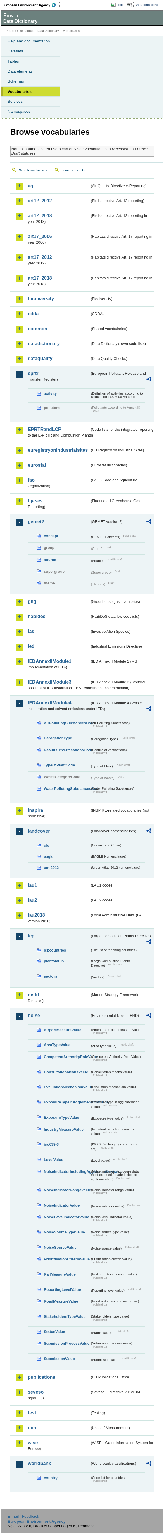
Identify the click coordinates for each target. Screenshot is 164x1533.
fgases (35, 500)
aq (30, 185)
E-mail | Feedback (23, 1516)
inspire (35, 810)
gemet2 (36, 521)
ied (31, 646)
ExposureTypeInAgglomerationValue (67, 1102)
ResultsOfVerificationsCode (67, 750)
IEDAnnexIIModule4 (49, 702)
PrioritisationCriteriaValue (67, 1259)
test (32, 1412)
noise (34, 1015)
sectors (50, 976)
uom (33, 1427)
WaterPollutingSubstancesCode (67, 788)
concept (51, 536)
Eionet (29, 30)
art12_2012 (40, 200)
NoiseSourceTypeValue (64, 1232)
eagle (48, 856)
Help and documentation (29, 41)
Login (120, 4)
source (50, 559)
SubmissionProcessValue (66, 1343)
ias (31, 631)
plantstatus (54, 961)
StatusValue (54, 1332)
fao (31, 480)
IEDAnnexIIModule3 (49, 682)
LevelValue (53, 1159)
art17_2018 (40, 278)
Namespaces (19, 111)
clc (46, 845)
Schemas (16, 81)
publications (41, 1377)
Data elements (20, 71)
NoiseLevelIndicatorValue (66, 1217)
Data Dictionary (48, 30)
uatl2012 (51, 867)
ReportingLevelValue (62, 1289)
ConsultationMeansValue (66, 1072)
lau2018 (36, 915)
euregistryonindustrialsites (58, 450)
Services (15, 101)
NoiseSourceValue (60, 1247)
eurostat (37, 465)
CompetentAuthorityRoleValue (67, 1057)
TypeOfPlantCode (59, 765)
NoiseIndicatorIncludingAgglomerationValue (67, 1171)
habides (36, 616)
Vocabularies (20, 91)
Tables (13, 61)
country (51, 1478)
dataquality (40, 358)
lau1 (32, 885)
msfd (33, 994)
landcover (39, 831)
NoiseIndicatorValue (62, 1205)
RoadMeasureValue (61, 1301)
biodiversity (41, 298)
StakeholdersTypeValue (65, 1316)
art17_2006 (40, 236)
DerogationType (58, 738)
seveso (36, 1392)
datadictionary (44, 343)
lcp (31, 935)
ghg (32, 601)
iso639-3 (51, 1144)
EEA (31, 5)
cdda (33, 313)
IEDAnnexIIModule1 (49, 661)
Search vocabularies (33, 170)
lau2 (32, 900)
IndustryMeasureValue (64, 1129)
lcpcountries (55, 950)
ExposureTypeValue (61, 1117)
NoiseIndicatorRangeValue (67, 1190)
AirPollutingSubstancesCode (67, 723)
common (37, 328)
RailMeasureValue (60, 1274)
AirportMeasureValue (62, 1030)
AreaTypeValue (57, 1045)
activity (50, 393)
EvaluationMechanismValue (67, 1087)
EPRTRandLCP (44, 429)
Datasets (15, 51)
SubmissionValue (59, 1358)
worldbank (39, 1463)
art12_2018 (40, 215)
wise (33, 1442)
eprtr (33, 373)
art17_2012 (40, 257)
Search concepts (72, 170)
